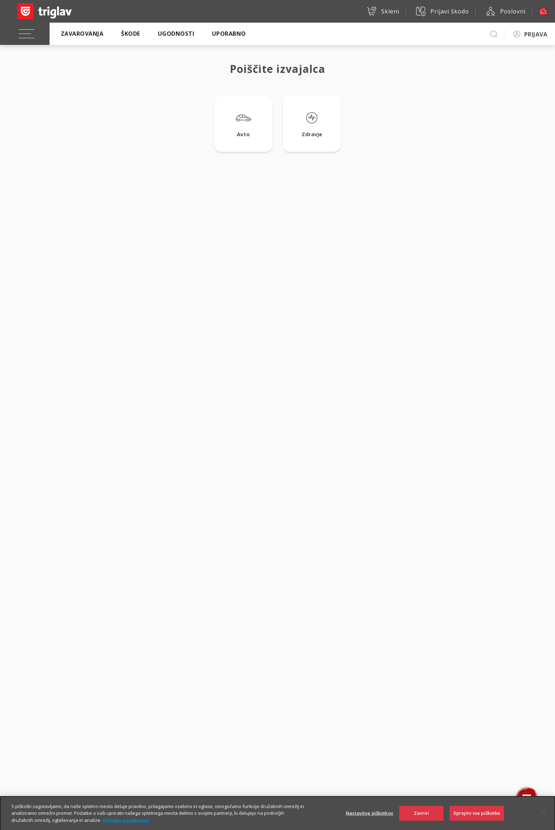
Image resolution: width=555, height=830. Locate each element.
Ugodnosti (176, 34)
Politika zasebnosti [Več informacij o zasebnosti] (126, 826)
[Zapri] (543, 819)
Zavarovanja (82, 34)
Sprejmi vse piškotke (476, 819)
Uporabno (229, 34)
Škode (130, 34)
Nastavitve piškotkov (369, 819)
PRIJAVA (535, 34)
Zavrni (421, 819)
